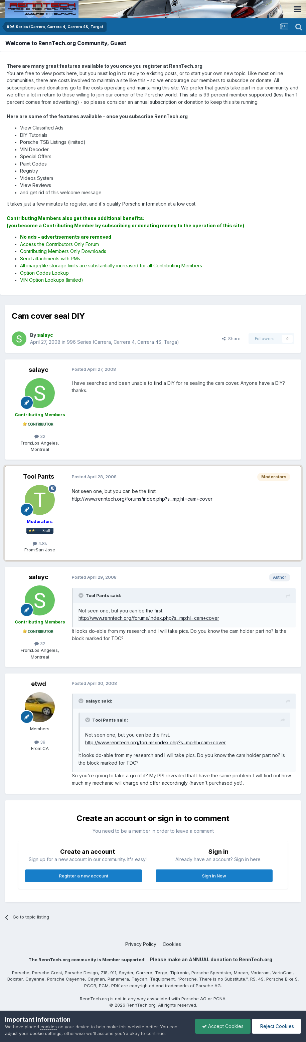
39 (39, 742)
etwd (38, 683)
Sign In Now (214, 875)
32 (39, 436)
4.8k (40, 543)
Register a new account (83, 875)
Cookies (172, 944)
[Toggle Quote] (82, 595)
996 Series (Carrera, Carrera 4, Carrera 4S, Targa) (123, 342)
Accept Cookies (223, 1026)
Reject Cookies (276, 1026)
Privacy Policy (140, 944)
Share (231, 338)
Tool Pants (38, 476)
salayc (38, 369)
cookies (48, 1026)
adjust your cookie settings (33, 1033)
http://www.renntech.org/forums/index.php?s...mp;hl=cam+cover (142, 499)
